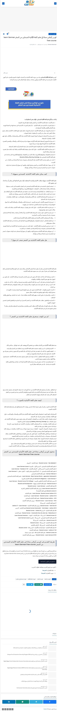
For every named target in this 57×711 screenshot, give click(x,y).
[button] (47, 584)
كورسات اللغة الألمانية (30, 579)
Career (44, 709)
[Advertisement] (28, 20)
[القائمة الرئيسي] (54, 3)
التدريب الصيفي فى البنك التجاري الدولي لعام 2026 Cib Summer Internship (31, 688)
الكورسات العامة (52, 34)
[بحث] (2, 3)
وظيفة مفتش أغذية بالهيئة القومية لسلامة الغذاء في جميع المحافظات (33, 681)
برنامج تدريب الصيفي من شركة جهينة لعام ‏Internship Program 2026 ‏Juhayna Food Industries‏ (26, 654)
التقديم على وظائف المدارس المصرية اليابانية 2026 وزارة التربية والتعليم (33, 674)
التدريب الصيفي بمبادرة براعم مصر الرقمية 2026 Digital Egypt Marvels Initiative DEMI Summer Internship (26, 668)
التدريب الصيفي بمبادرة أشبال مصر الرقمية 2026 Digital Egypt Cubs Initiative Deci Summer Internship (24, 661)
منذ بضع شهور (42, 659)
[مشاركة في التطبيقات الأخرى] (23, 584)
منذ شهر (43, 646)
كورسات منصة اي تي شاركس (20, 579)
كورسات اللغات (39, 579)
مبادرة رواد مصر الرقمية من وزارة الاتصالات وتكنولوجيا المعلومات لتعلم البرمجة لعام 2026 (29, 648)
